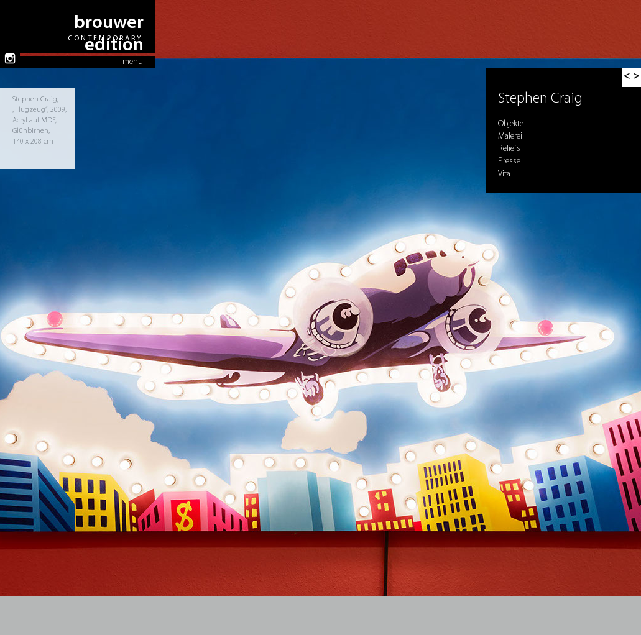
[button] (631, 77)
